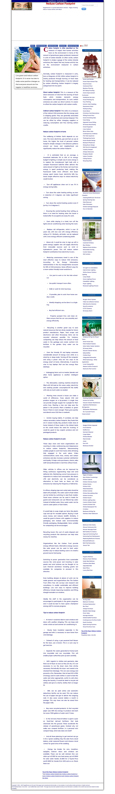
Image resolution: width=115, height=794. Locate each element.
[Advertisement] (57, 26)
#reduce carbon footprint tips (54, 774)
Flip (81, 45)
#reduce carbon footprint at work (55, 776)
